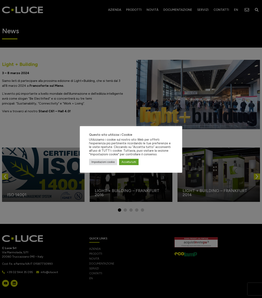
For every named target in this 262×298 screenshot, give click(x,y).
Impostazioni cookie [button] (103, 161)
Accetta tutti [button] (129, 161)
